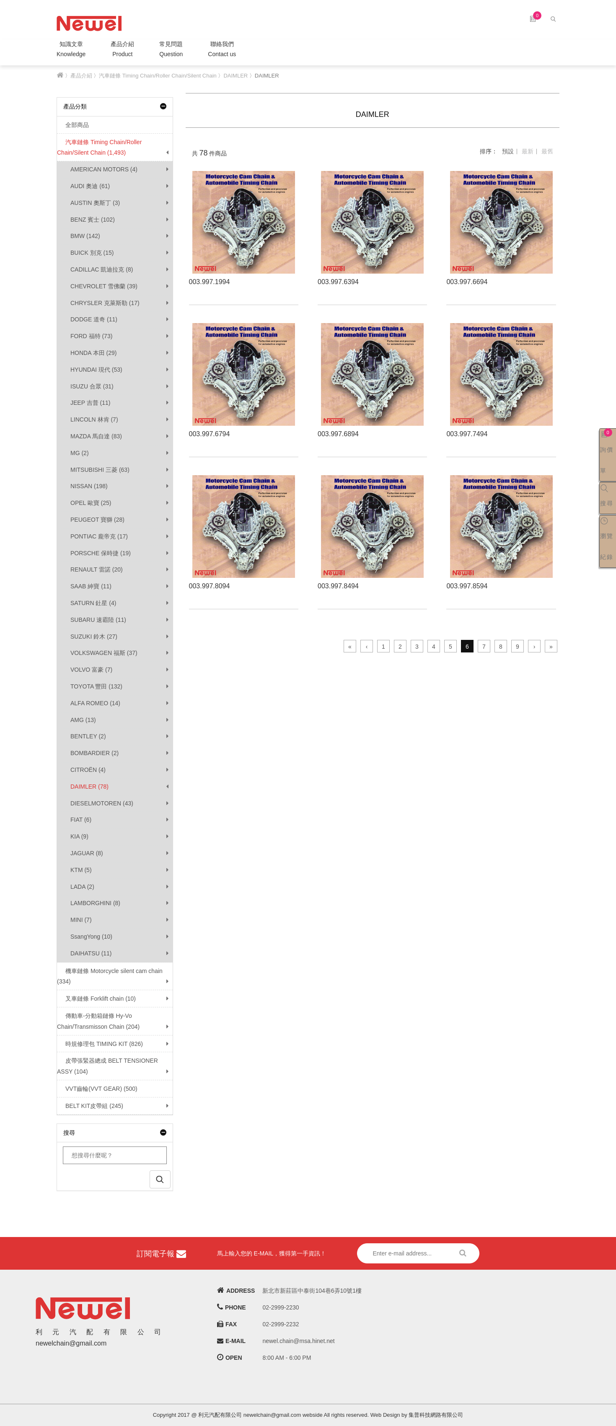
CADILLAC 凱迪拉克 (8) (101, 269)
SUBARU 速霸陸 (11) (98, 619)
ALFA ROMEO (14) (95, 703)
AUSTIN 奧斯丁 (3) (95, 202)
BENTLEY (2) (88, 736)
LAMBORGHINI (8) (95, 903)
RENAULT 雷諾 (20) (96, 569)
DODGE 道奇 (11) (93, 319)
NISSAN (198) (89, 486)
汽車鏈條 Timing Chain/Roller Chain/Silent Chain (158, 75)
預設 (508, 151)
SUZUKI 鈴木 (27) (93, 636)
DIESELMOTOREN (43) (101, 803)
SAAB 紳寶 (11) (90, 586)
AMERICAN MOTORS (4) (103, 169)
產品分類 (114, 106)
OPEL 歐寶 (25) (90, 502)
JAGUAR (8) (86, 853)
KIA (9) (79, 836)
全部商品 (73, 125)
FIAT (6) (80, 819)
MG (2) (79, 453)
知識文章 (71, 50)
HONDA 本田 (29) (93, 352)
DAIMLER (235, 75)
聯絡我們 (222, 50)
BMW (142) (85, 236)
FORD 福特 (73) (91, 336)
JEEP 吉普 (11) (90, 402)
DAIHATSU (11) (91, 953)
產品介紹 (122, 50)
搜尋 (114, 1132)
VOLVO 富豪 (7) (91, 669)
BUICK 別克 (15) (92, 252)
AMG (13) (83, 720)
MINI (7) (81, 919)
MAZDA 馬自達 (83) (96, 436)
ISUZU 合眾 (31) (92, 386)
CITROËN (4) (88, 769)
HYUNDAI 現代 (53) (96, 369)
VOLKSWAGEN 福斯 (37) (103, 653)
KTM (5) (81, 870)
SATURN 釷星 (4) (93, 603)
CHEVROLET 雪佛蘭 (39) (103, 286)
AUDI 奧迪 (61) (90, 186)
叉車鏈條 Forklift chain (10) (96, 998)
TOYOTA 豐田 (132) (96, 686)
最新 (527, 151)
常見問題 (171, 50)
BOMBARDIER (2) (94, 753)
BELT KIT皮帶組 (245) (90, 1105)
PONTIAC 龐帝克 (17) (99, 536)
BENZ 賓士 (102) (92, 219)
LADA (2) (82, 886)
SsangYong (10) (91, 936)
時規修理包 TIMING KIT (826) (100, 1043)
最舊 (547, 151)
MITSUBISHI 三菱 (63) (99, 469)
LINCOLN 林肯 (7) (94, 419)
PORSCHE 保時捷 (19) (100, 553)
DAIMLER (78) (89, 786)
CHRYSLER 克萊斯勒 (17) (105, 303)
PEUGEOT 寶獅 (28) (97, 519)
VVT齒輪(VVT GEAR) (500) (97, 1088)
